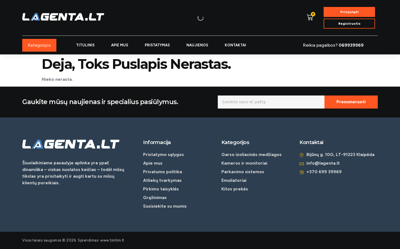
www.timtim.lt (112, 240)
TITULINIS (85, 45)
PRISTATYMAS (157, 45)
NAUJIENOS (197, 45)
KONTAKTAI (235, 45)
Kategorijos (39, 45)
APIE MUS (119, 45)
